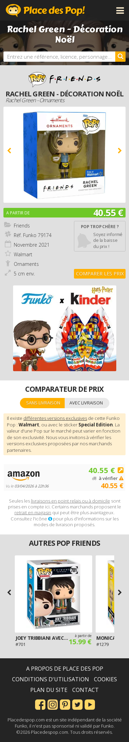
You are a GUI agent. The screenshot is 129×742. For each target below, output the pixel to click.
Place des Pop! (45, 10)
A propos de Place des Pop (64, 668)
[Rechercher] (120, 56)
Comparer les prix (100, 273)
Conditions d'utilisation (50, 679)
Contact (85, 690)
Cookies (105, 679)
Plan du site (48, 690)
